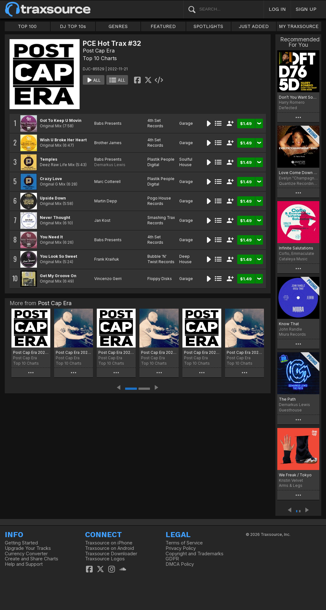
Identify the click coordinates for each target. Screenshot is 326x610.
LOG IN (277, 9)
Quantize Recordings (298, 183)
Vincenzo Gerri (108, 278)
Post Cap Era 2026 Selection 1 (31, 352)
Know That (289, 323)
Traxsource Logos (105, 559)
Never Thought (55, 217)
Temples (48, 159)
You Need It (51, 237)
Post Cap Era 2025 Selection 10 (159, 352)
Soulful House (185, 162)
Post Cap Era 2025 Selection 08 (244, 352)
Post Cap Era (99, 50)
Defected (288, 107)
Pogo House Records (159, 201)
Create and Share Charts (31, 559)
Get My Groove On (58, 275)
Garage (186, 123)
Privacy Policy (181, 548)
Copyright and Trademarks (194, 554)
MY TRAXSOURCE (299, 26)
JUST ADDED (254, 26)
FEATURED (163, 26)
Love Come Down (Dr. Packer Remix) (298, 172)
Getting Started (21, 543)
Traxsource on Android (109, 548)
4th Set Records (155, 123)
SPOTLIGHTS (208, 26)
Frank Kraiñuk (106, 259)
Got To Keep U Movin (61, 120)
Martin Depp (105, 201)
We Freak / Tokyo (295, 475)
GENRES (118, 26)
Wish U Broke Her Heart (63, 139)
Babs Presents (108, 123)
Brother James (108, 142)
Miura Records (292, 334)
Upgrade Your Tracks (28, 548)
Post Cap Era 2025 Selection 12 (73, 352)
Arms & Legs (290, 485)
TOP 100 (27, 26)
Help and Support (24, 564)
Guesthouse (290, 410)
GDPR (172, 559)
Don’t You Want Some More (298, 97)
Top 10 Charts (100, 58)
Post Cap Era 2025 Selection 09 (202, 352)
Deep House (185, 259)
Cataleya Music (293, 258)
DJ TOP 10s (73, 26)
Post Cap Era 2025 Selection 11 (116, 352)
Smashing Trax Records (161, 220)
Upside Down (53, 198)
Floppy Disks (159, 278)
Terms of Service (184, 543)
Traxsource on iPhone (108, 543)
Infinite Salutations (296, 248)
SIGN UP (306, 9)
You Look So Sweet (58, 256)
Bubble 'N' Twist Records (160, 259)
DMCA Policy (180, 564)
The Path (287, 399)
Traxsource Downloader (111, 554)
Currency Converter (26, 554)
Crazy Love (51, 178)
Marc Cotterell (107, 181)
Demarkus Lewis (109, 164)
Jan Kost (102, 220)
